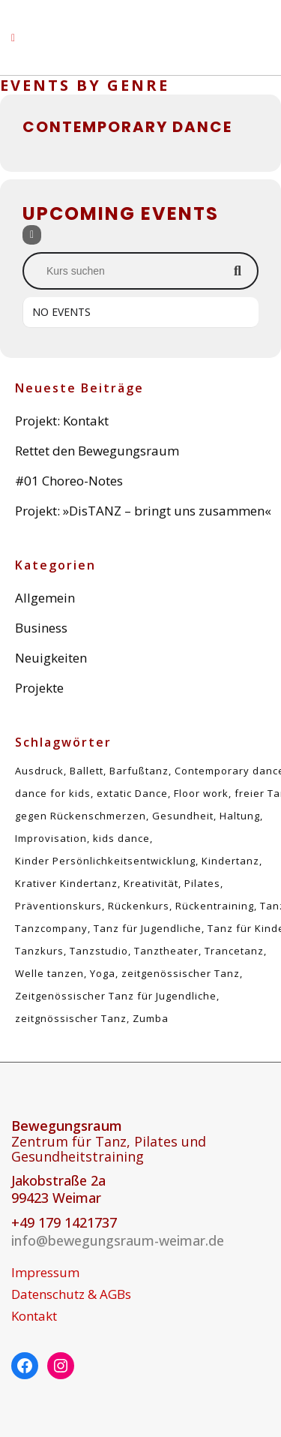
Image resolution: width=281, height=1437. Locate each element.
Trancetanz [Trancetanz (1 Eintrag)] (234, 950)
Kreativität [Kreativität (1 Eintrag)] (151, 883)
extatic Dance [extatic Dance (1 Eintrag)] (132, 793)
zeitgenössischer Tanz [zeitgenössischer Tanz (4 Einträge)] (180, 973)
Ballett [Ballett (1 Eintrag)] (86, 770)
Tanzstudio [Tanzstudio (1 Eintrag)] (99, 950)
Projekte (39, 687)
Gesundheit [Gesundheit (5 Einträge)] (183, 815)
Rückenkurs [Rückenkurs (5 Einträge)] (138, 905)
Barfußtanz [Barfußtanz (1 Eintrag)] (139, 770)
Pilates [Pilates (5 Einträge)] (202, 883)
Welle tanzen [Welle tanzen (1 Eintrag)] (49, 973)
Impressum (45, 1272)
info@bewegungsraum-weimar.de (117, 1240)
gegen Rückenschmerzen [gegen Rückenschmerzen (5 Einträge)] (80, 815)
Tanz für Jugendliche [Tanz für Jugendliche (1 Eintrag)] (148, 928)
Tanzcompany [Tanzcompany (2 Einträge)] (51, 928)
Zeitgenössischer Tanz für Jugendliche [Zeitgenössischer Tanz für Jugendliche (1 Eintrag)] (116, 996)
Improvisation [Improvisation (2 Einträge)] (51, 838)
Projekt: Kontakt (62, 420)
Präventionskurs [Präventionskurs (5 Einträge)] (58, 905)
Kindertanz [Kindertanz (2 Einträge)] (230, 860)
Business (41, 627)
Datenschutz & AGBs (71, 1294)
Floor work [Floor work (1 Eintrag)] (201, 793)
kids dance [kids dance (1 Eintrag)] (121, 838)
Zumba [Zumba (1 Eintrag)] (151, 1018)
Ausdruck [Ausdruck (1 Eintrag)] (39, 770)
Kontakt (34, 1316)
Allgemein (45, 597)
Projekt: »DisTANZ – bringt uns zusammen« (143, 510)
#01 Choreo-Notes (69, 480)
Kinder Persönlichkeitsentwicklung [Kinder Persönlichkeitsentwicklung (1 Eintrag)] (105, 860)
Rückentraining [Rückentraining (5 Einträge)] (214, 905)
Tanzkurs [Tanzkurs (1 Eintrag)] (39, 950)
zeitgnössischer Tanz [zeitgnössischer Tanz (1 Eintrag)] (71, 1018)
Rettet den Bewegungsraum (97, 450)
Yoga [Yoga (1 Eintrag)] (102, 973)
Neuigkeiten (51, 657)
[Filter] (31, 235)
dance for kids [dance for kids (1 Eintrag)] (53, 793)
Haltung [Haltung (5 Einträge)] (240, 815)
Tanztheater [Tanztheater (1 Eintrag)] (166, 950)
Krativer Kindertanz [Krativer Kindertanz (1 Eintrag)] (66, 883)
